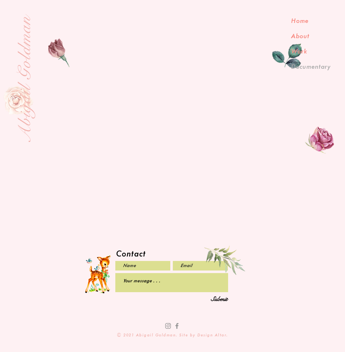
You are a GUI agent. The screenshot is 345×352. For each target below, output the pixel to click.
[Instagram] (168, 326)
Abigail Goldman (25, 79)
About (300, 36)
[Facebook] (177, 326)
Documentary (311, 67)
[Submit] (219, 299)
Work (299, 51)
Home (299, 21)
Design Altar (211, 335)
